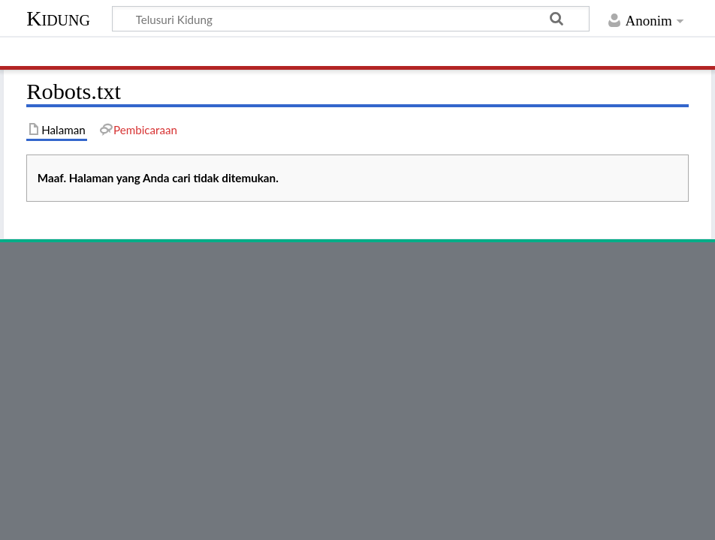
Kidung (58, 18)
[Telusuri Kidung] (351, 19)
